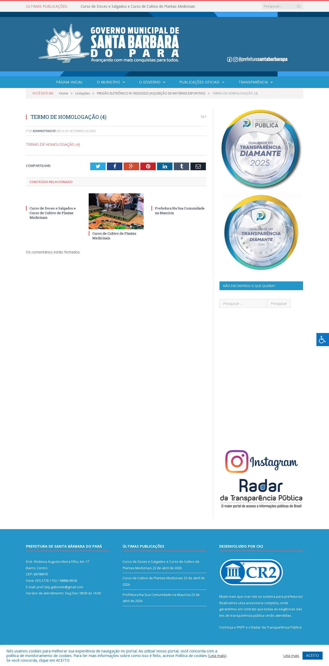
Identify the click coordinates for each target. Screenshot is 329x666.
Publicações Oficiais (199, 82)
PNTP (241, 627)
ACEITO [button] (312, 655)
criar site (250, 596)
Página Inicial (69, 82)
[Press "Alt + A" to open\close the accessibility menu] (322, 339)
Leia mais (217, 655)
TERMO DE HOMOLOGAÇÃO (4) (53, 144)
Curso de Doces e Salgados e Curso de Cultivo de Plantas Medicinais (138, 6)
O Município (108, 82)
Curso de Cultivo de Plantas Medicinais (153, 578)
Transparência (253, 82)
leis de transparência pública (241, 615)
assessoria (254, 603)
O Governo (149, 82)
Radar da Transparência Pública (276, 627)
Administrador (44, 131)
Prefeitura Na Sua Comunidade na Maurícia (156, 594)
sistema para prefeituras (282, 596)
